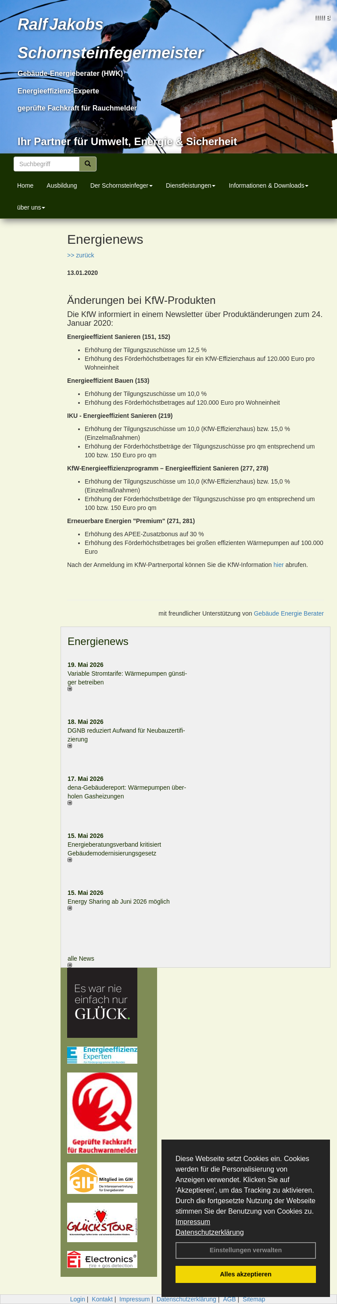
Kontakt (102, 1299)
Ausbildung (62, 185)
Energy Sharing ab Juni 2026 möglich (119, 901)
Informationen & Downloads (268, 185)
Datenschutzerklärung (210, 1232)
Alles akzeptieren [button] (246, 1274)
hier (278, 564)
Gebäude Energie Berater (289, 613)
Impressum (193, 1222)
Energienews (98, 641)
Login (77, 1299)
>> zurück (80, 255)
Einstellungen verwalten (246, 1250)
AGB (229, 1299)
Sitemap (254, 1299)
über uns (31, 207)
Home (25, 185)
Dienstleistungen (191, 185)
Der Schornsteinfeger (121, 185)
